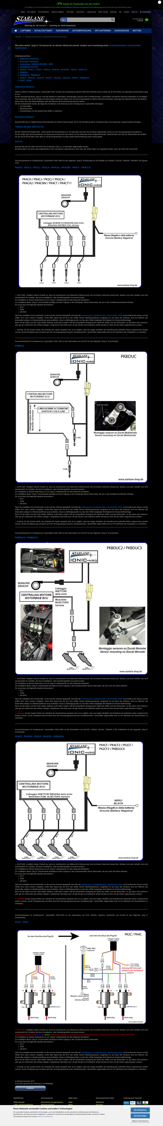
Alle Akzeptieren (140, 1110)
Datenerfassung (81, 30)
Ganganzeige (121, 30)
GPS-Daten (70, 12)
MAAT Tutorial (103, 12)
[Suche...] (63, 20)
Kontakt (126, 12)
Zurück (30, 1091)
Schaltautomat (43, 30)
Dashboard (62, 30)
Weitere (137, 30)
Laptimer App (91, 12)
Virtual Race (80, 12)
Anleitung (113, 12)
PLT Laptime (31, 12)
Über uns (135, 12)
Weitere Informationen (140, 1121)
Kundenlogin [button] (145, 12)
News (23, 12)
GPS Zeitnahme (43, 12)
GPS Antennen (103, 30)
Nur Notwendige (140, 1116)
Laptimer (25, 30)
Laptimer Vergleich (57, 12)
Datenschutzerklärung (44, 1116)
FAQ (120, 12)
